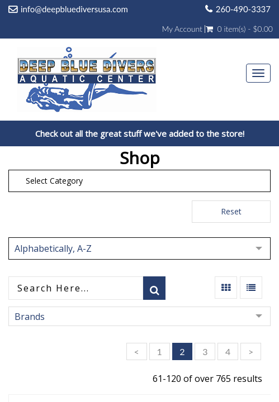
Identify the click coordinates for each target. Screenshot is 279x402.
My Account (182, 29)
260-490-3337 (243, 9)
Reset (231, 211)
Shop (140, 157)
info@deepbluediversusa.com (74, 9)
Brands (30, 316)
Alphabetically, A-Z (53, 248)
